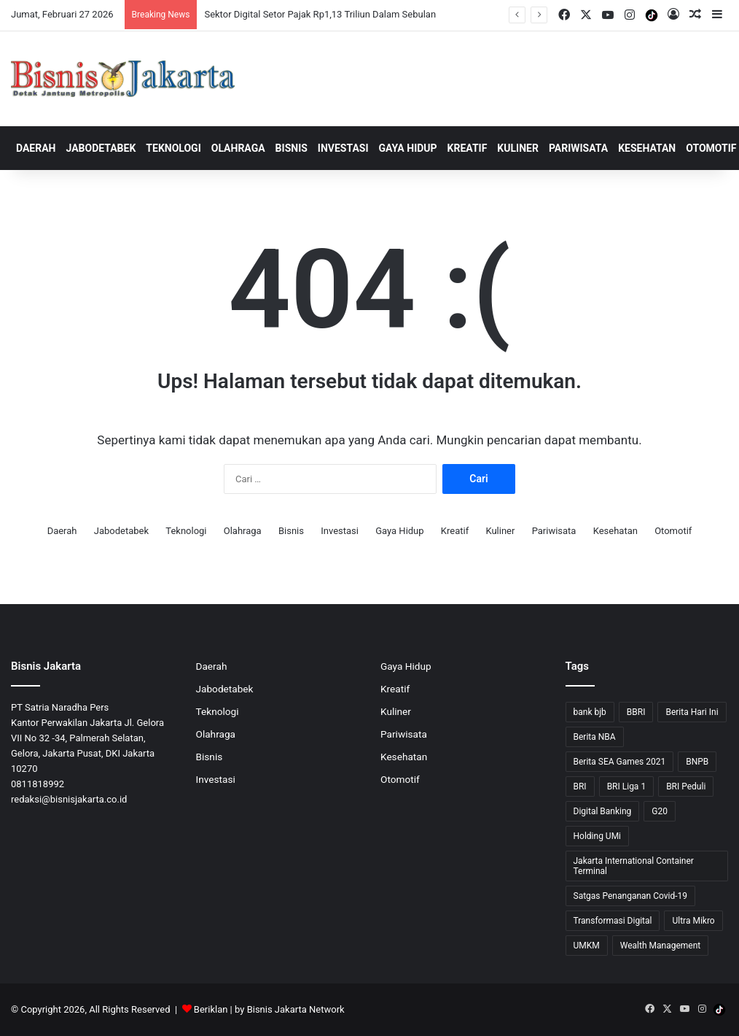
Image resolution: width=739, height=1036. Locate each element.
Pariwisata (578, 148)
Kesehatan (647, 148)
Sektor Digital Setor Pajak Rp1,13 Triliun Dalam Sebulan (320, 14)
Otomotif (673, 530)
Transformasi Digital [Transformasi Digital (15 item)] (613, 921)
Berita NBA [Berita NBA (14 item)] (595, 737)
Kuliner (518, 148)
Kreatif (467, 148)
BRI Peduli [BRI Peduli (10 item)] (685, 786)
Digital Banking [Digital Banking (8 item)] (603, 811)
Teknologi (173, 148)
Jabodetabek (101, 148)
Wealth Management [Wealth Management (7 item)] (660, 945)
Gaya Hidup (408, 148)
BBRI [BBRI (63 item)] (636, 712)
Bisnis (291, 148)
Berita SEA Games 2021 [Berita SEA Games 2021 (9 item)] (620, 762)
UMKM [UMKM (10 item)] (587, 945)
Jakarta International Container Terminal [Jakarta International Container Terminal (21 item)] (634, 866)
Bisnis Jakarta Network (296, 1009)
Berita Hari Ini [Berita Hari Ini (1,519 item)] (691, 712)
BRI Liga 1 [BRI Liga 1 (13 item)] (626, 786)
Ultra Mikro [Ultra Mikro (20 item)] (693, 921)
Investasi (343, 148)
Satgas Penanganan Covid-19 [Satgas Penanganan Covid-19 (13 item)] (631, 896)
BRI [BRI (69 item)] (580, 786)
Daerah (36, 148)
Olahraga (238, 148)
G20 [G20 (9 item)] (660, 811)
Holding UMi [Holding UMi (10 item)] (598, 836)
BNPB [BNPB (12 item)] (697, 762)
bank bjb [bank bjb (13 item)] (590, 712)
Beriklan (211, 1009)
